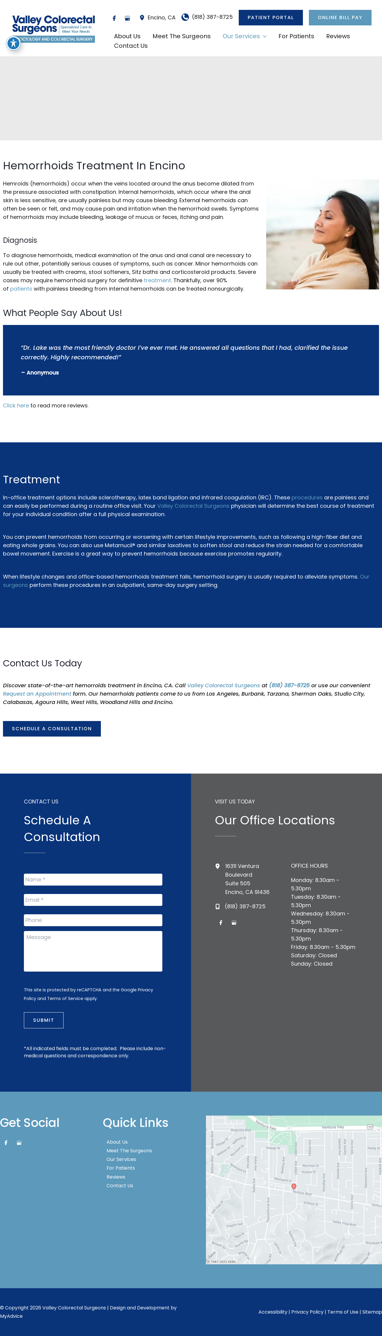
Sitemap (372, 1312)
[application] (254, 41)
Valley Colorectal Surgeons (193, 506)
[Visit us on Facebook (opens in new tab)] (114, 18)
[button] (271, 17)
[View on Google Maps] (294, 1189)
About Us (113, 1142)
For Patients (117, 1171)
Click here (16, 405)
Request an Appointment (37, 693)
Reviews (112, 1180)
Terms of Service (65, 998)
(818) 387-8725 (289, 685)
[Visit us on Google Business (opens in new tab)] (127, 18)
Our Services (118, 1161)
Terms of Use (342, 1312)
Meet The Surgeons (125, 1151)
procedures (307, 497)
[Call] (207, 17)
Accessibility (272, 1312)
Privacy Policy (307, 1312)
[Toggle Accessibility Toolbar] (13, 43)
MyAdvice (11, 1316)
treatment (157, 280)
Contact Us (116, 1190)
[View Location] (143, 17)
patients (21, 288)
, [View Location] (161, 17)
